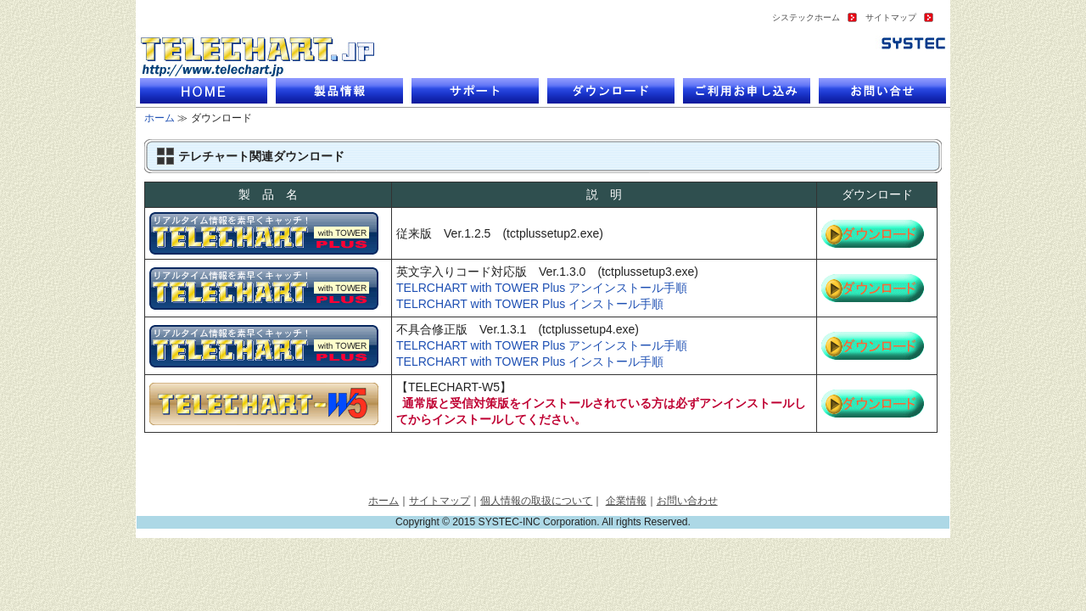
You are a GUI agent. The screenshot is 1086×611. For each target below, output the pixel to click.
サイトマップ (890, 17)
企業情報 (626, 501)
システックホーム (806, 17)
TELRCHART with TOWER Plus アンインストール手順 (541, 287)
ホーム (159, 118)
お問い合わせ (687, 501)
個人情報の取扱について (536, 501)
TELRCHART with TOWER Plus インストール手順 (529, 304)
